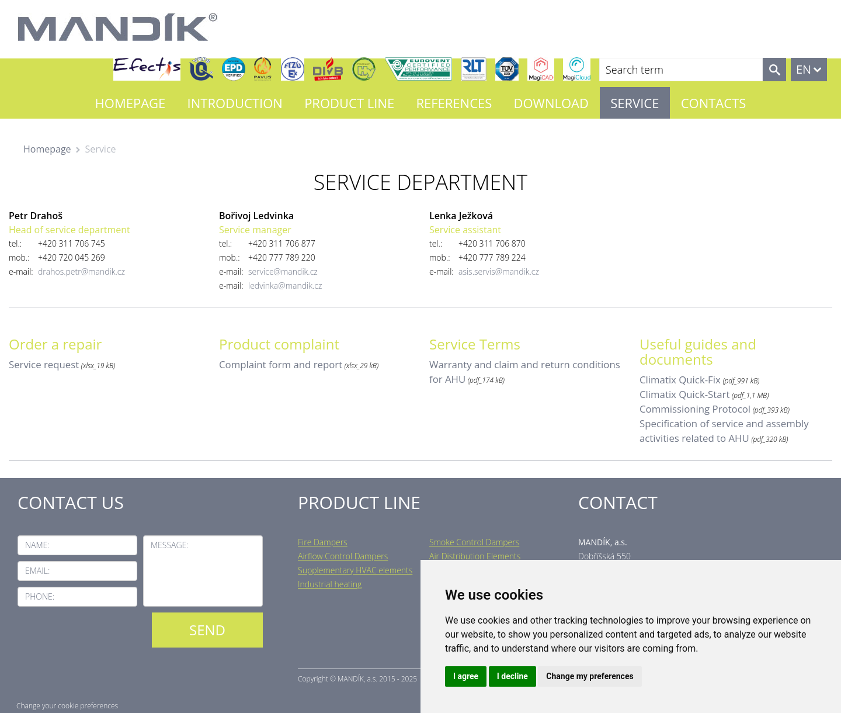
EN (803, 69)
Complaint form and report (280, 364)
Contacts (713, 103)
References (454, 103)
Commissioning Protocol (695, 409)
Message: (170, 545)
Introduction (235, 103)
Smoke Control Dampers (474, 542)
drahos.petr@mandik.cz (81, 271)
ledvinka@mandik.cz (285, 285)
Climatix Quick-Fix (680, 379)
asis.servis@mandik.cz (498, 271)
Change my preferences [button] (589, 676)
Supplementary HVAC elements (355, 570)
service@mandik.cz (283, 271)
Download (551, 103)
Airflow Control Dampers (343, 556)
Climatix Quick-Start (684, 394)
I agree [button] (465, 676)
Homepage (130, 103)
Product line (349, 103)
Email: (37, 570)
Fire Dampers (322, 542)
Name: (37, 545)
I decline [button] (512, 676)
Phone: (39, 596)
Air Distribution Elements (474, 556)
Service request (44, 364)
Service (634, 103)
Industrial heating (330, 584)
